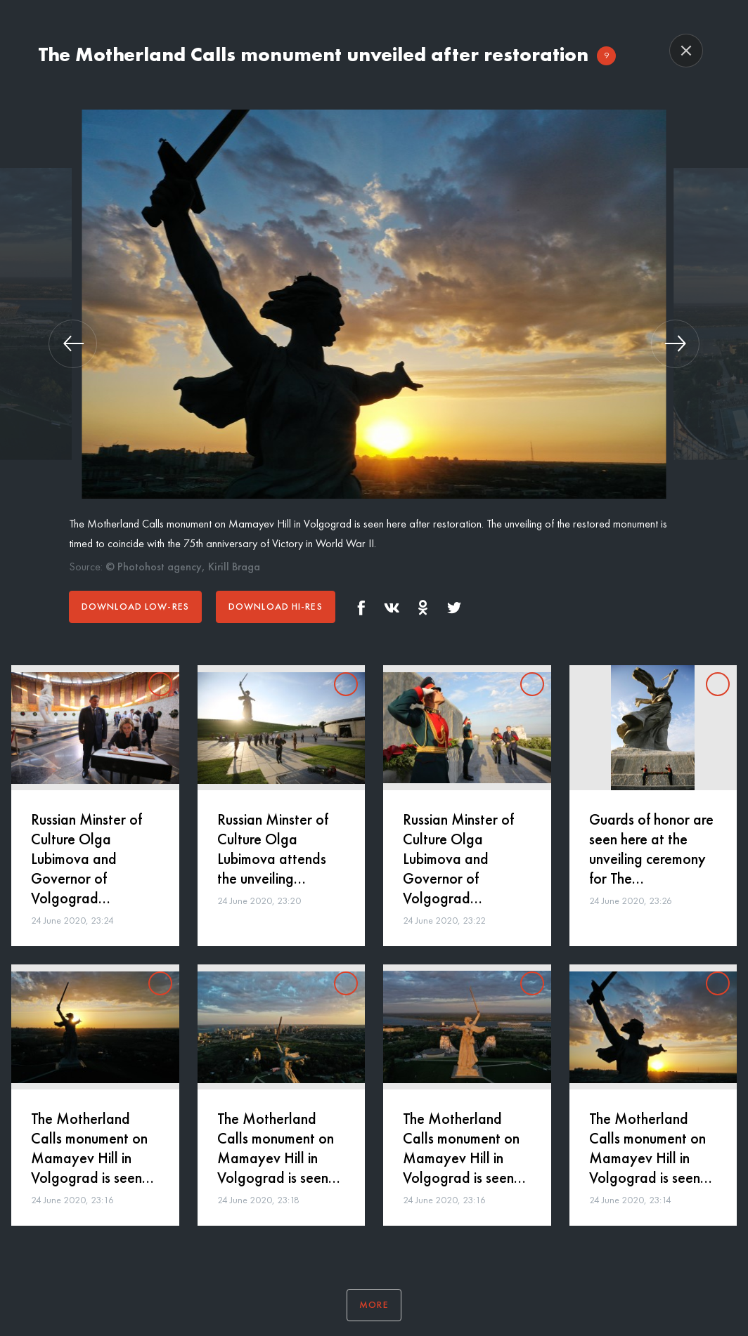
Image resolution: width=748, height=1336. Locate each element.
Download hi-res (275, 606)
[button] (73, 344)
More (373, 1304)
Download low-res (135, 606)
